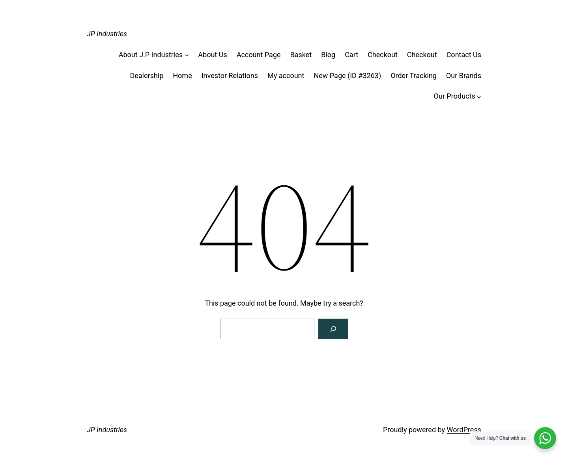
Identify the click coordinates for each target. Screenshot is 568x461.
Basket (301, 54)
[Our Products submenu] (479, 96)
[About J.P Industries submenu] (187, 55)
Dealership (146, 75)
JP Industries (107, 34)
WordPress (464, 430)
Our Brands (463, 75)
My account (285, 75)
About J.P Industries (151, 54)
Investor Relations (230, 75)
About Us (212, 54)
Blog (328, 54)
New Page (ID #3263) (347, 75)
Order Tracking (413, 75)
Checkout (383, 54)
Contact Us (464, 54)
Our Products (454, 96)
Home (182, 75)
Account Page (259, 54)
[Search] (333, 329)
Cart (351, 54)
